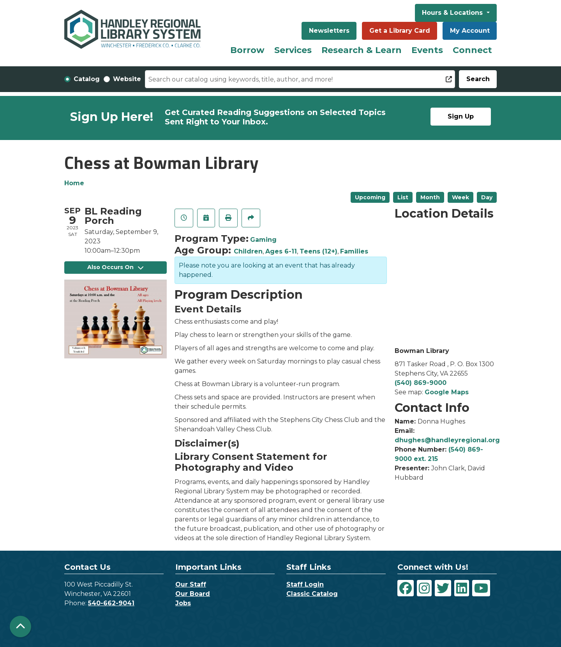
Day (486, 197)
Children (248, 251)
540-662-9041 (111, 603)
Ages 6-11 (281, 251)
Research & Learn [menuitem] (361, 50)
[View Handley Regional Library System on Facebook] (405, 588)
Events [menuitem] (427, 50)
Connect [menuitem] (472, 50)
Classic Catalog (312, 593)
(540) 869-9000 (420, 382)
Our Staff (190, 584)
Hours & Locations (453, 12)
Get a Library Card (399, 30)
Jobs (183, 603)
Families (354, 251)
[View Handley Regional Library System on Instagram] (424, 588)
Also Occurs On (115, 267)
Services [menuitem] (293, 50)
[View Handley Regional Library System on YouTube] (481, 588)
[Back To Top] (20, 626)
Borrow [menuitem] (247, 50)
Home (74, 183)
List (402, 197)
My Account (470, 30)
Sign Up (461, 116)
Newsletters (329, 30)
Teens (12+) (318, 251)
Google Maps (447, 392)
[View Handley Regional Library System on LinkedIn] (461, 588)
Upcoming (370, 197)
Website (127, 79)
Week (460, 197)
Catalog (87, 79)
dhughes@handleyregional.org (447, 440)
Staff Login (305, 584)
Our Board (192, 593)
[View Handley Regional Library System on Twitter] (443, 588)
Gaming (263, 239)
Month (430, 197)
